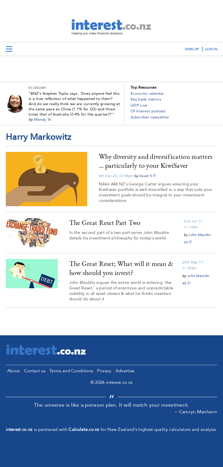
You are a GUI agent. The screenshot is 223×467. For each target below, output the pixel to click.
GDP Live (139, 105)
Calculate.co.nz (83, 429)
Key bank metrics (146, 99)
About (13, 371)
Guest (144, 176)
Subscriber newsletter (150, 117)
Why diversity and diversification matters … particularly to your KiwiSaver (155, 161)
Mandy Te (42, 119)
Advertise (125, 371)
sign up (192, 49)
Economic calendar (147, 93)
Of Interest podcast (148, 111)
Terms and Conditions (71, 371)
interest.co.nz (19, 429)
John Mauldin (200, 234)
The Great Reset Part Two (105, 222)
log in (211, 49)
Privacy (104, 371)
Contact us (34, 371)
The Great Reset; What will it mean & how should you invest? (121, 268)
